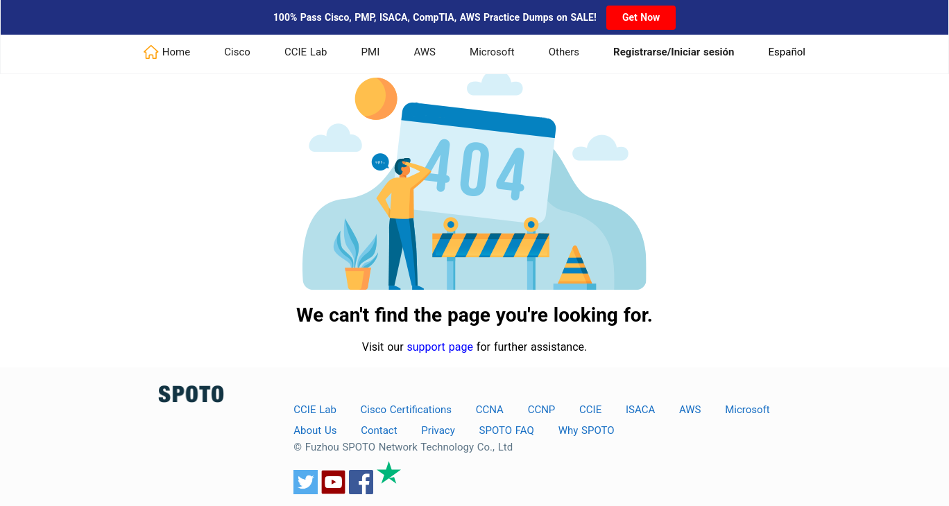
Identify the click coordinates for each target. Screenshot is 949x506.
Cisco (237, 52)
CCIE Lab (305, 52)
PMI (370, 52)
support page (440, 347)
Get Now (641, 17)
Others (564, 52)
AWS (424, 52)
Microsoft (492, 52)
